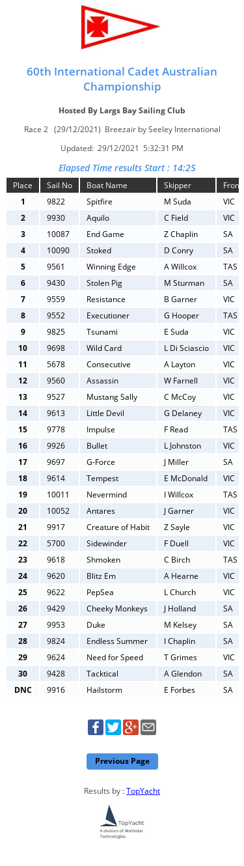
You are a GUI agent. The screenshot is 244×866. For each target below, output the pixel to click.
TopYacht (143, 790)
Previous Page (122, 760)
